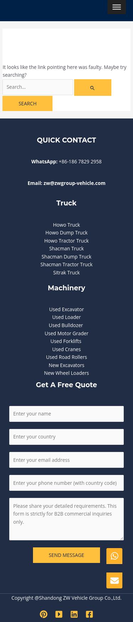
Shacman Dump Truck (66, 256)
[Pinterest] (44, 614)
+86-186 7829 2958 (80, 161)
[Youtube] (59, 614)
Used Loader (66, 317)
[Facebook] (89, 614)
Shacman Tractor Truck (66, 264)
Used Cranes (66, 349)
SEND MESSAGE (66, 555)
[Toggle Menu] (116, 7)
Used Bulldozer (66, 325)
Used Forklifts (66, 341)
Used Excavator (66, 309)
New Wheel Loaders (66, 373)
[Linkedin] (74, 614)
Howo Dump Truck (66, 232)
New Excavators (66, 365)
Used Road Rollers (66, 357)
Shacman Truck (66, 248)
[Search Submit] (92, 87)
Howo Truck (66, 224)
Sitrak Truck (66, 272)
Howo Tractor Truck (66, 240)
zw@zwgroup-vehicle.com (75, 183)
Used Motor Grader (67, 333)
